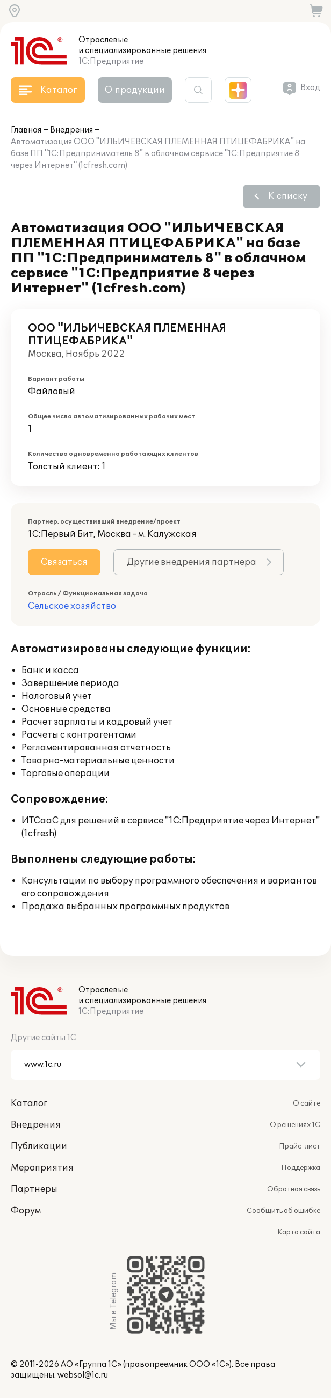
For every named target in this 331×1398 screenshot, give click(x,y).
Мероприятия (42, 1167)
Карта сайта (298, 1232)
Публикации (39, 1146)
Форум (26, 1210)
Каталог (29, 1103)
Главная (26, 130)
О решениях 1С (295, 1125)
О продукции (135, 90)
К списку (287, 196)
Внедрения (71, 130)
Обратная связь (293, 1189)
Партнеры (34, 1189)
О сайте (306, 1103)
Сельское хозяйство (72, 606)
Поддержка (300, 1168)
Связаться (64, 562)
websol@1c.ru (82, 1375)
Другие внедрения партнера (191, 562)
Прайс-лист (299, 1146)
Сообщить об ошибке (283, 1210)
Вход (310, 87)
